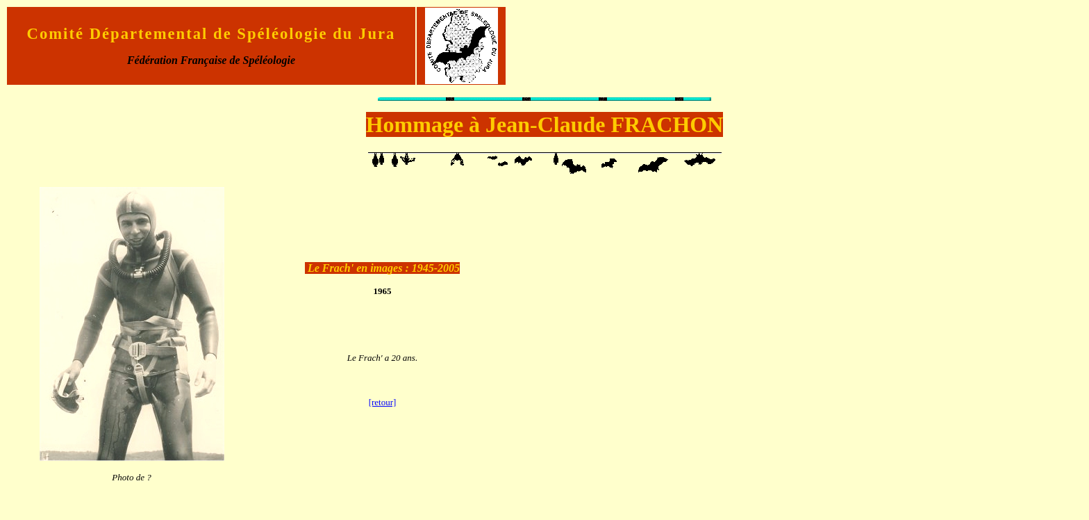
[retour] (383, 402)
